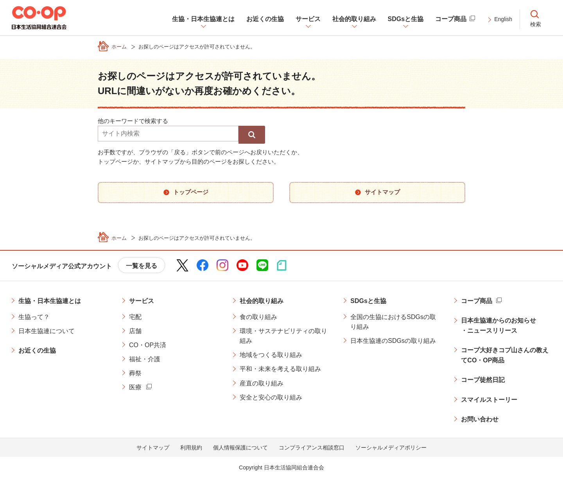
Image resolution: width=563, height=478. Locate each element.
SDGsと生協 (368, 301)
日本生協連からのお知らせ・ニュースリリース (498, 325)
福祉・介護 (144, 359)
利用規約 (191, 447)
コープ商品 (476, 301)
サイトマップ (152, 447)
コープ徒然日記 (483, 379)
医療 (135, 387)
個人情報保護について (240, 447)
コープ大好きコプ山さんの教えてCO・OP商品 (505, 355)
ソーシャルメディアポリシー (391, 447)
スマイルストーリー (489, 399)
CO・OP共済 (147, 345)
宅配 (135, 317)
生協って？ (34, 317)
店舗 (135, 331)
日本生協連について (46, 331)
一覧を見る (141, 265)
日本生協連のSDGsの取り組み (393, 340)
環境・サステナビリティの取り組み (283, 336)
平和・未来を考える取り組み (280, 369)
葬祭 (135, 373)
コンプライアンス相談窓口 (311, 447)
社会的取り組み (261, 301)
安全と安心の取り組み (271, 397)
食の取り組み (258, 317)
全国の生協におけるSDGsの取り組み (393, 322)
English (503, 19)
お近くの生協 (37, 350)
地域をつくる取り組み (271, 354)
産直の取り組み (261, 383)
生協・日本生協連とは (49, 301)
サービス (141, 301)
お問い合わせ (479, 419)
